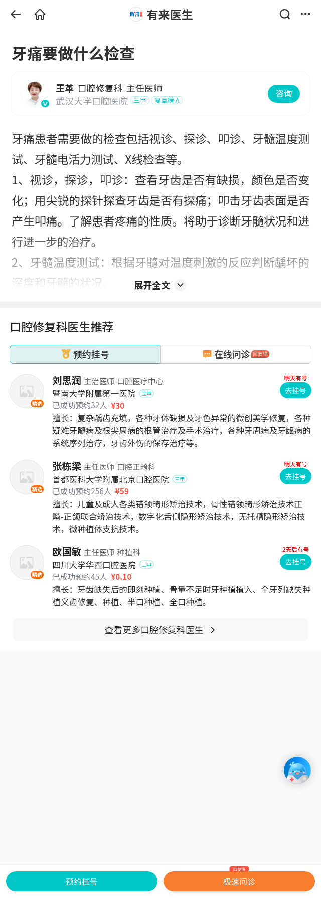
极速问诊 (239, 879)
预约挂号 (82, 881)
